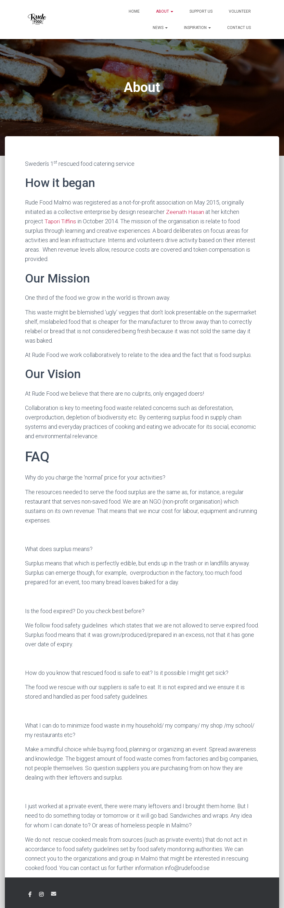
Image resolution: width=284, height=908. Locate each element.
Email (53, 894)
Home (134, 11)
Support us (201, 11)
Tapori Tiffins (61, 221)
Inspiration (197, 27)
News (160, 27)
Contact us (239, 27)
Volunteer (240, 11)
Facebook (30, 894)
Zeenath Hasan (185, 211)
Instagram (41, 894)
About (164, 11)
